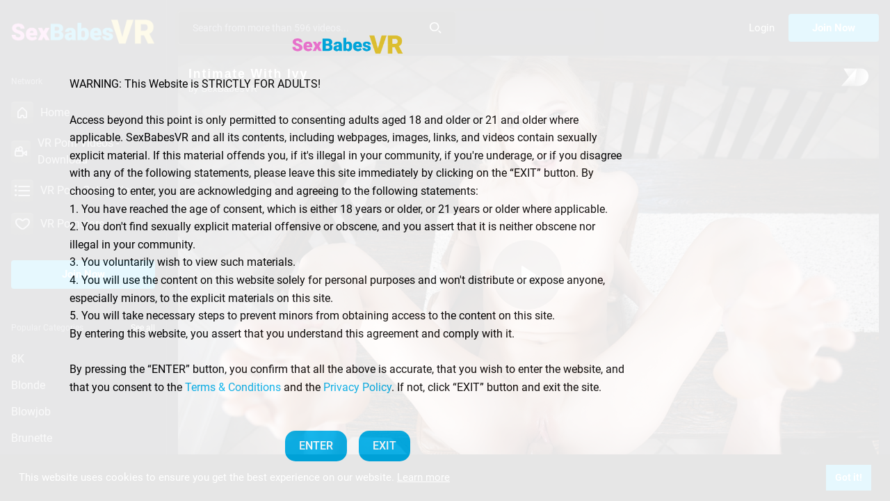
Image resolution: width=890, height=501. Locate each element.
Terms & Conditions (233, 387)
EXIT (384, 445)
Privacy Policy (357, 387)
